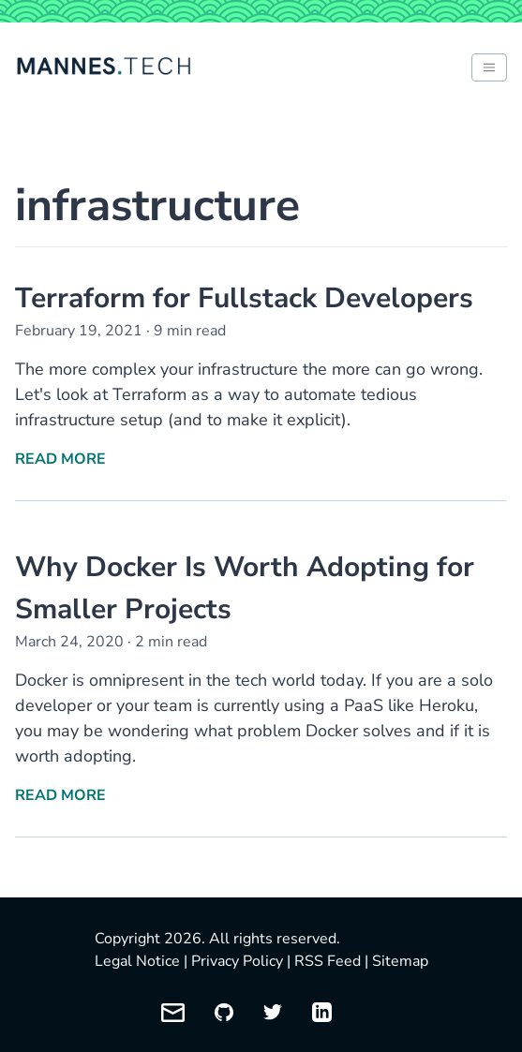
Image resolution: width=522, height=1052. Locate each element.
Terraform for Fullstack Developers (244, 298)
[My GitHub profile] (224, 1012)
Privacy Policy (237, 961)
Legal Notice (137, 961)
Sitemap (400, 961)
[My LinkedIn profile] (322, 1012)
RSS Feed (327, 961)
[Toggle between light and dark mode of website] (489, 67)
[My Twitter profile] (272, 1012)
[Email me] (173, 1012)
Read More (60, 459)
